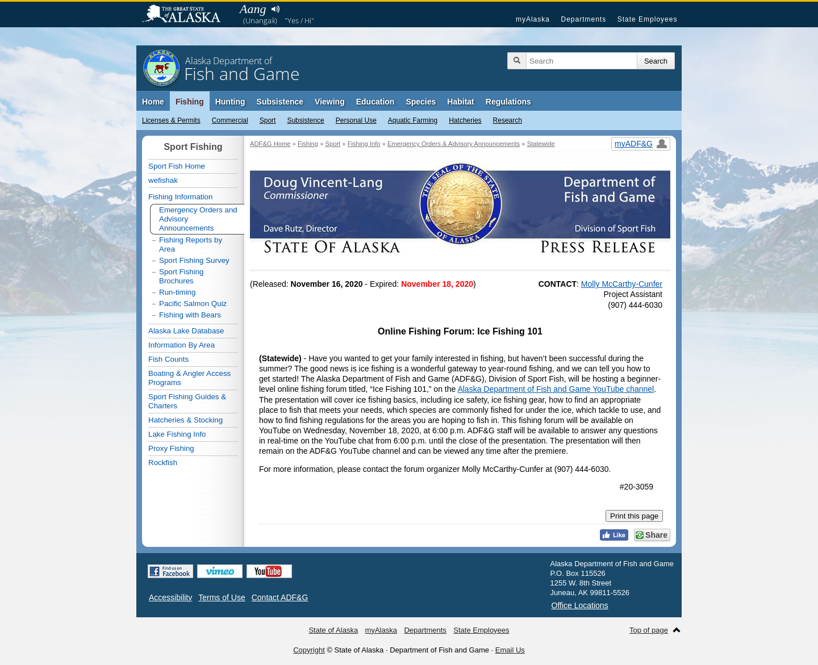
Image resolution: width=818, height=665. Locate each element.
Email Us (510, 650)
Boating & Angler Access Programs (189, 378)
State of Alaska (187, 15)
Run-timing (177, 292)
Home (153, 101)
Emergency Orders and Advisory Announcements (198, 219)
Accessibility (170, 597)
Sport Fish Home (176, 166)
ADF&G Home (270, 143)
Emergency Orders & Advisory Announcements (453, 143)
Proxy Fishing (171, 448)
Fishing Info (364, 143)
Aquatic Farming (412, 120)
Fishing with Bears (190, 315)
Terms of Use (221, 597)
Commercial (230, 120)
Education (375, 101)
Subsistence (305, 120)
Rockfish (162, 462)
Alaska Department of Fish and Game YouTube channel (555, 389)
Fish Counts (168, 359)
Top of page (648, 630)
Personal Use (356, 120)
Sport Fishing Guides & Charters (187, 401)
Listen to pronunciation (275, 9)
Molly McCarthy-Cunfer (621, 283)
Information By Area (181, 345)
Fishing (190, 101)
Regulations (508, 101)
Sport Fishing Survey (194, 260)
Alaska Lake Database (186, 331)
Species (421, 101)
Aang (253, 9)
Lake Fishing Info (177, 434)
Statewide (541, 143)
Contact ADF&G (280, 597)
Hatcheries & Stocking (185, 420)
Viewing (330, 101)
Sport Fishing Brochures (181, 276)
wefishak (163, 180)
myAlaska (533, 19)
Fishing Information (180, 197)
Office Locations (580, 605)
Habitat (460, 101)
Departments (583, 19)
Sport (268, 120)
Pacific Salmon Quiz (193, 303)
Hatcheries (465, 120)
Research (507, 120)
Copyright (309, 650)
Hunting (230, 101)
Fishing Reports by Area (190, 244)
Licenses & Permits (171, 120)
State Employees (647, 19)
